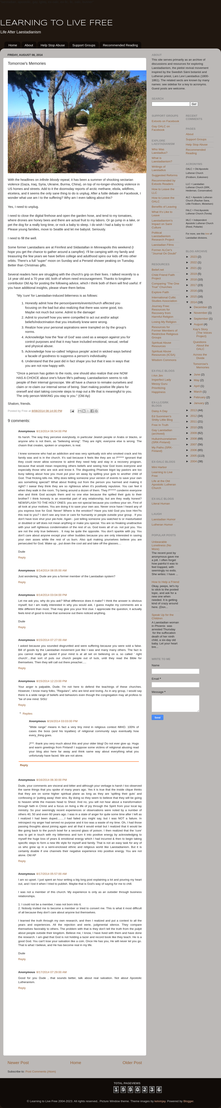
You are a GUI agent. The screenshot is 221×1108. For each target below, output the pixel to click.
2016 (194, 290)
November (201, 312)
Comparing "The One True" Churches (165, 285)
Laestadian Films (163, 244)
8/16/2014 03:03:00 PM (62, 721)
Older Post (132, 1062)
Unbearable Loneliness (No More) (161, 545)
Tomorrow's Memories (201, 365)
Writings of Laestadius (159, 168)
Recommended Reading (120, 45)
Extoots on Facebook (165, 121)
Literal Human (161, 503)
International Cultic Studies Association (164, 299)
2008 (194, 438)
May (197, 380)
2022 (194, 262)
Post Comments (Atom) (41, 1071)
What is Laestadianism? (162, 159)
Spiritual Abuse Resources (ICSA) (163, 353)
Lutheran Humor (162, 524)
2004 (194, 461)
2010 (194, 427)
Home (12, 45)
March (198, 391)
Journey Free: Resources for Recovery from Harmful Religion (162, 311)
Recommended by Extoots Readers (164, 182)
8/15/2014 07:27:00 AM (51, 640)
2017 (194, 285)
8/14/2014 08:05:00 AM (51, 570)
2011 (194, 421)
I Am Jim (157, 375)
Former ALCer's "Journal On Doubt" (164, 251)
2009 (194, 433)
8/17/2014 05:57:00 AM (51, 873)
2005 (194, 455)
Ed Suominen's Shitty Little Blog (162, 418)
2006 (194, 450)
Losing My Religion (164, 322)
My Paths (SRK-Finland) (162, 449)
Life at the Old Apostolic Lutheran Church (164, 484)
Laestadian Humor (164, 519)
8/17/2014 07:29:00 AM (51, 972)
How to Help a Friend (165, 582)
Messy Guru (159, 383)
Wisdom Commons (164, 360)
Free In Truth (160, 425)
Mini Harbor (159, 467)
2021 (194, 268)
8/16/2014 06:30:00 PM (51, 779)
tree (207, 233)
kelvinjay (160, 1101)
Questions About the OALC (201, 345)
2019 (194, 273)
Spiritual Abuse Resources (161, 344)
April (197, 386)
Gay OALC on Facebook (161, 128)
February (200, 397)
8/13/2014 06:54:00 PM (51, 431)
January (199, 403)
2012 (194, 415)
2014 (194, 302)
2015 (194, 296)
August (199, 324)
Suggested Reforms (164, 175)
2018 (194, 279)
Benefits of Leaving (164, 206)
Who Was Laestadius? (159, 151)
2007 (194, 444)
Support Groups (83, 45)
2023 (194, 256)
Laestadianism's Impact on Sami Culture (162, 224)
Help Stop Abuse (53, 45)
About (29, 45)
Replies (27, 713)
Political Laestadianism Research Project (163, 236)
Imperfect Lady (161, 379)
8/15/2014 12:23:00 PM (51, 681)
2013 (194, 410)
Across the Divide (200, 356)
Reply (22, 557)
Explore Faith (160, 292)
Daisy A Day (159, 411)
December (201, 307)
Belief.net (158, 269)
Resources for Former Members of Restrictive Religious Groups (165, 332)
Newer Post (18, 1062)
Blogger (188, 1101)
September (201, 318)
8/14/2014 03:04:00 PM (51, 595)
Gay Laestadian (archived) (162, 432)
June (197, 374)
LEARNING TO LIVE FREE (56, 23)
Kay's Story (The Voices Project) (202, 333)
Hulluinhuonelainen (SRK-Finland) (164, 440)
